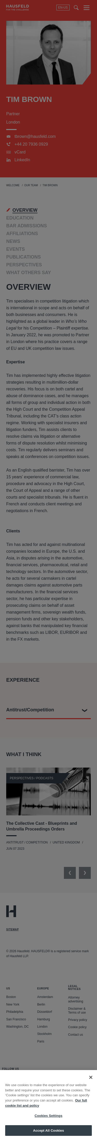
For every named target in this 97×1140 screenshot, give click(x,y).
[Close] (90, 1084)
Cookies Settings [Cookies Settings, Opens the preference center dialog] (49, 1122)
